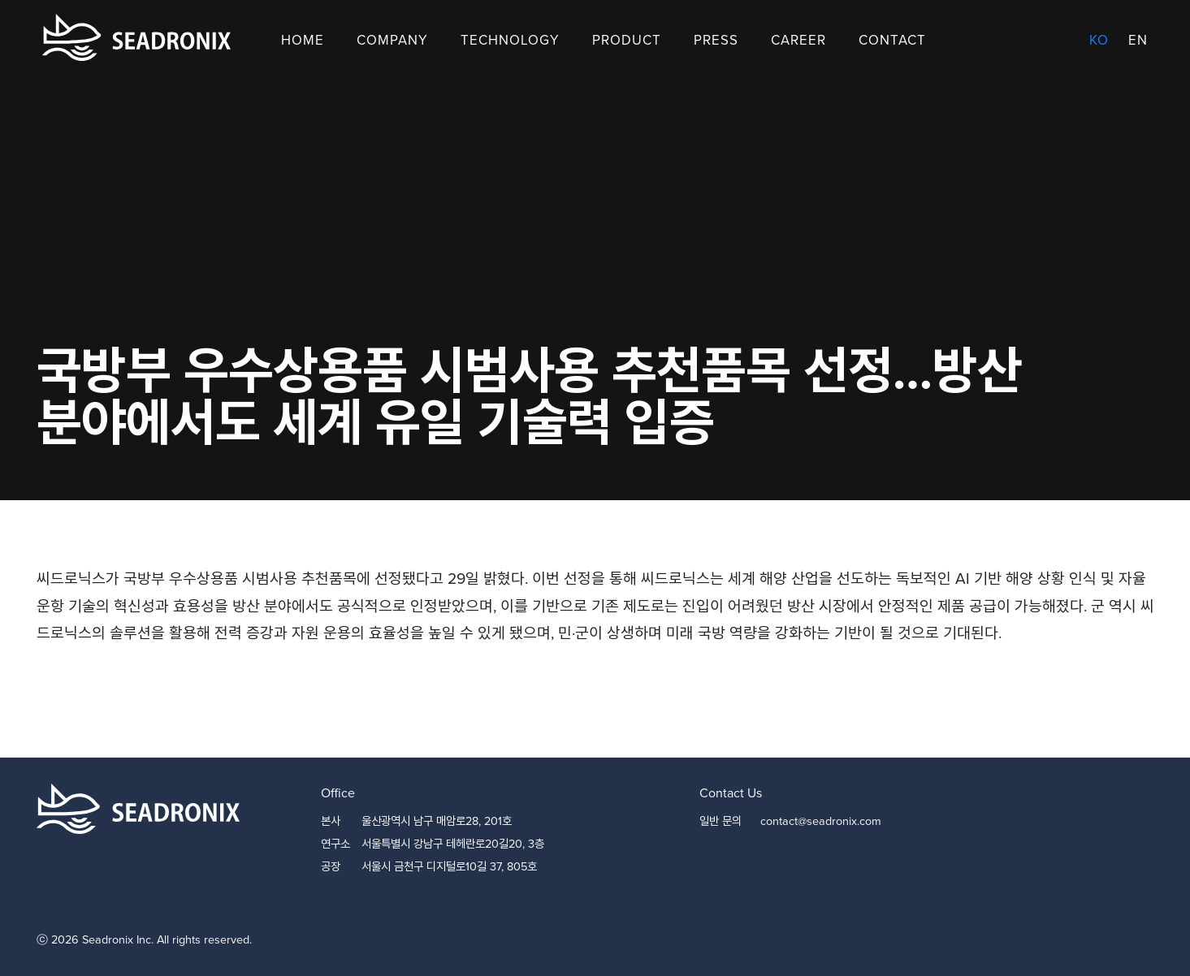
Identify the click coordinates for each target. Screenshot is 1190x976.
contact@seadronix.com (820, 821)
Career (798, 40)
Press (716, 40)
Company (392, 40)
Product (626, 40)
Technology (510, 40)
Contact (892, 40)
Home (302, 40)
